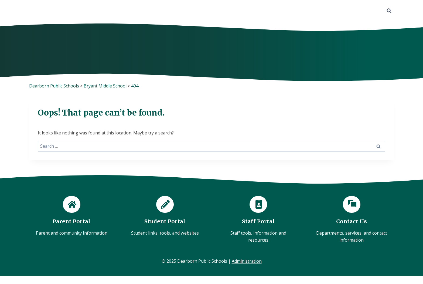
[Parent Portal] (71, 216)
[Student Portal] (164, 216)
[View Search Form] (389, 11)
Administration (247, 261)
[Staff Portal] (258, 220)
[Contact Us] (351, 220)
